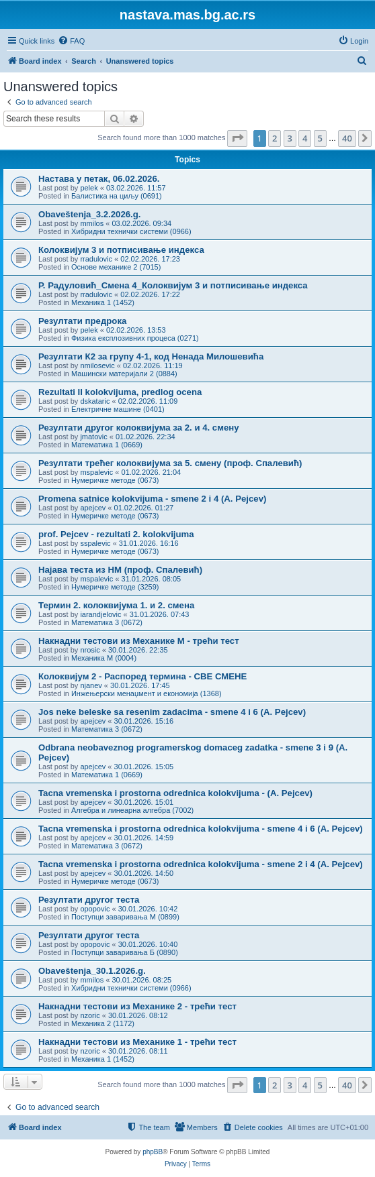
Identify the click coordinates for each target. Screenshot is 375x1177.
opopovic (95, 909)
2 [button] (274, 138)
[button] (237, 138)
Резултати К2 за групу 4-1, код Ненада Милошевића (150, 356)
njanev (90, 685)
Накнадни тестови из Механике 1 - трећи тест (137, 1042)
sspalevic (95, 543)
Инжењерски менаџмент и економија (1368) (146, 693)
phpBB (152, 1152)
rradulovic (96, 259)
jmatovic (93, 437)
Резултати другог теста (88, 900)
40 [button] (347, 138)
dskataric (95, 401)
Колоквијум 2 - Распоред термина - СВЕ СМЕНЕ (142, 676)
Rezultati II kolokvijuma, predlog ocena (120, 392)
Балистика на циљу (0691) (116, 196)
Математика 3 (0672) (106, 622)
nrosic (89, 650)
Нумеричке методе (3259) (115, 587)
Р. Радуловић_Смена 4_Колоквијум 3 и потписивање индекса (173, 285)
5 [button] (320, 138)
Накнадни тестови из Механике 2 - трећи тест (137, 1006)
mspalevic (96, 472)
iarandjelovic (100, 614)
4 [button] (304, 138)
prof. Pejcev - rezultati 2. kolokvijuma (116, 534)
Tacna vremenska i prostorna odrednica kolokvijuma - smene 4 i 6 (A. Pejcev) (200, 829)
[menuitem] (71, 41)
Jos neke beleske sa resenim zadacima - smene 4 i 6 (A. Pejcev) (172, 712)
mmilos (91, 223)
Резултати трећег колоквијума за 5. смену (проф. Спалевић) (170, 463)
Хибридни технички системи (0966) (131, 231)
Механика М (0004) (103, 658)
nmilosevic (97, 365)
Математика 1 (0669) (106, 445)
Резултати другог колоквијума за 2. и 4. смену (138, 428)
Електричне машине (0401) (118, 409)
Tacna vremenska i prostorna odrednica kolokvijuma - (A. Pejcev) (175, 793)
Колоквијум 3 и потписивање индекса (121, 250)
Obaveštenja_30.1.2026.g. (92, 971)
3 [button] (290, 138)
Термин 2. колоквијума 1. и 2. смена (116, 605)
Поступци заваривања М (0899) (125, 917)
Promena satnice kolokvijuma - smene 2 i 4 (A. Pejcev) (152, 499)
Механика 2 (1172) (102, 1023)
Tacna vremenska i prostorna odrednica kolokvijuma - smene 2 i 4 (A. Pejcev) (200, 864)
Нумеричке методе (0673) (115, 480)
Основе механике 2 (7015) (116, 267)
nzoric (89, 1015)
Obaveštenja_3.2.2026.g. (89, 214)
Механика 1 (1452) (102, 302)
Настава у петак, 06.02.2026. (98, 179)
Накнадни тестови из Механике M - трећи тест (138, 641)
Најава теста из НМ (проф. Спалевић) (120, 570)
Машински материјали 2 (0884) (124, 374)
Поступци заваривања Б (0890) (124, 952)
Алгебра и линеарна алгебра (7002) (132, 810)
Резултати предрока (82, 321)
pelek (88, 188)
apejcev (93, 508)
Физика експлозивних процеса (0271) (135, 338)
